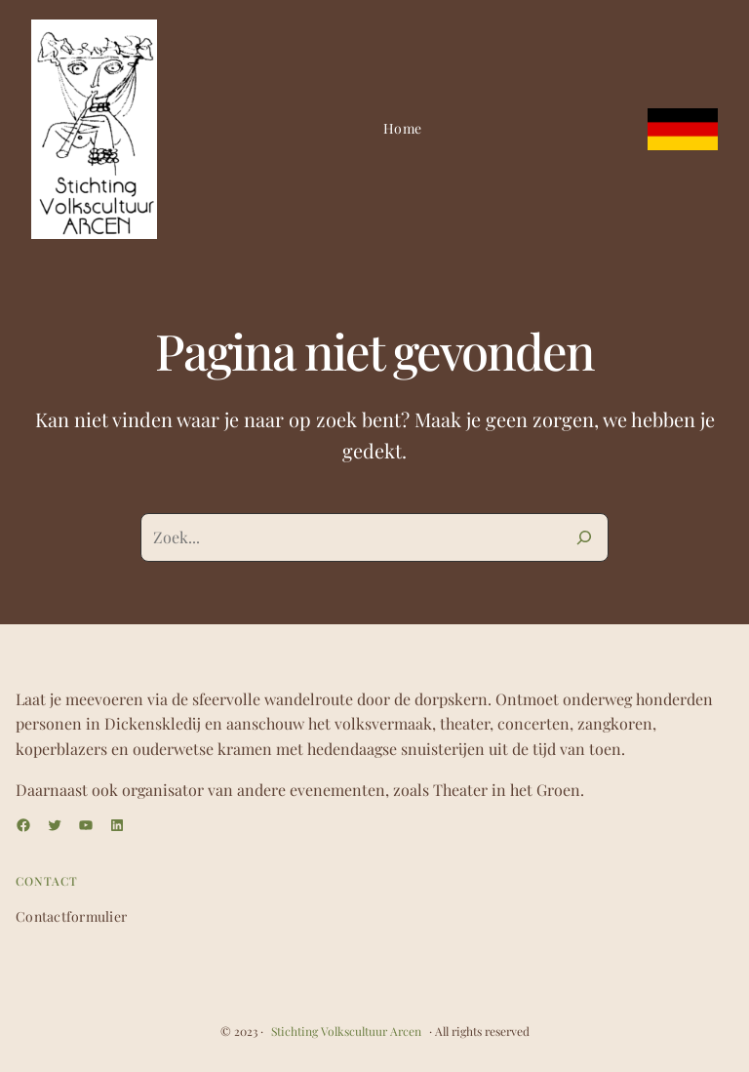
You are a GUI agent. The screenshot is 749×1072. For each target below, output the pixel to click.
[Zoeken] (584, 537)
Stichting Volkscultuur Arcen (346, 1031)
